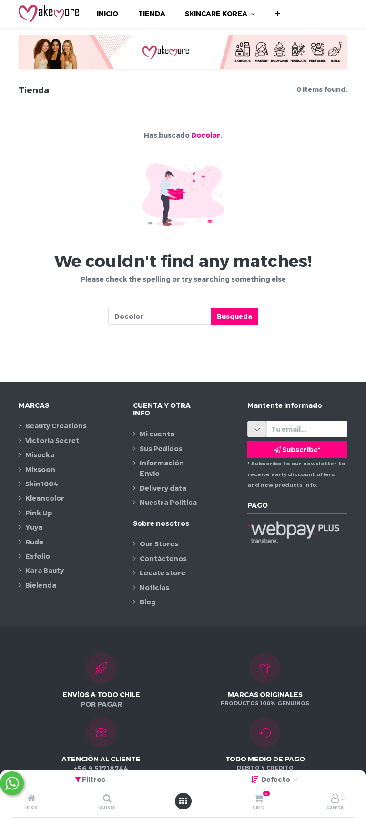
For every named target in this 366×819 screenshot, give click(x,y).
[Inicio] (31, 799)
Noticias (154, 587)
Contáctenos (163, 558)
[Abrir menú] (183, 801)
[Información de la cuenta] (335, 799)
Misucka (39, 455)
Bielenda (40, 585)
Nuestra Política (168, 502)
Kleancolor (44, 498)
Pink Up (38, 513)
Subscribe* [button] (297, 449)
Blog (148, 602)
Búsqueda (234, 316)
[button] (277, 14)
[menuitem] (107, 14)
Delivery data (163, 488)
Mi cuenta (157, 434)
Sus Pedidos (161, 448)
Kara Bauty (44, 570)
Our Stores (159, 544)
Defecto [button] (276, 779)
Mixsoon (40, 469)
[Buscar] (107, 799)
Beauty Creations (56, 426)
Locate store (162, 573)
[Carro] (258, 799)
